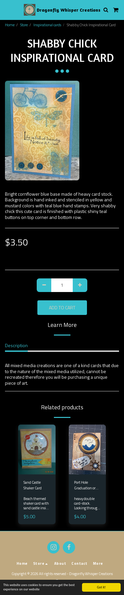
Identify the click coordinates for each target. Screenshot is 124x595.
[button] (7, 9)
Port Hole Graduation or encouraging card (87, 485)
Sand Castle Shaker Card (32, 485)
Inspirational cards (47, 25)
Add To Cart (62, 307)
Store (24, 25)
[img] (87, 449)
